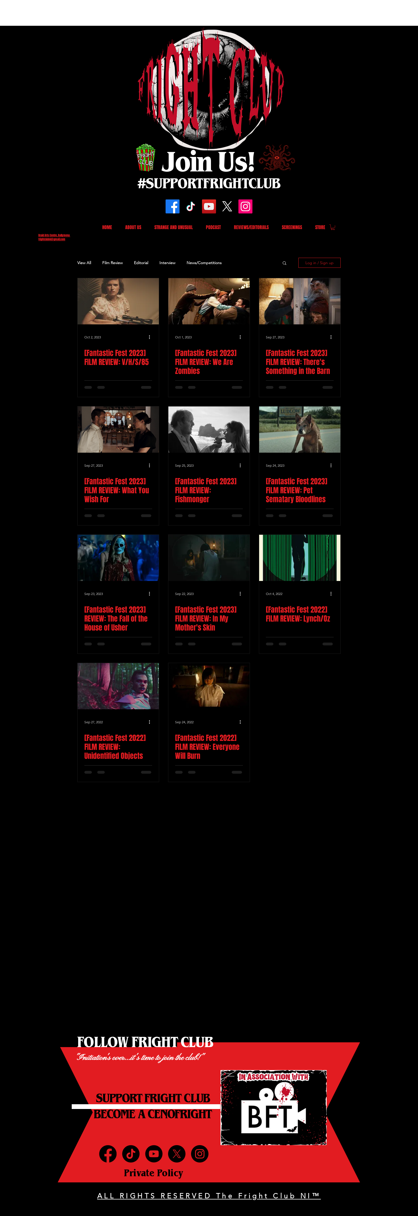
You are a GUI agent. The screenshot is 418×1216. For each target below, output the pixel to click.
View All (84, 262)
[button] (332, 227)
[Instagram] (245, 206)
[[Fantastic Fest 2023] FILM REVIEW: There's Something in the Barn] (299, 301)
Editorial (141, 262)
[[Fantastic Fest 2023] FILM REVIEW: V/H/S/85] (118, 301)
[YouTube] (209, 206)
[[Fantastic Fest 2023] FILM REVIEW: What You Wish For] (118, 429)
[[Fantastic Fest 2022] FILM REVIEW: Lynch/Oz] (299, 558)
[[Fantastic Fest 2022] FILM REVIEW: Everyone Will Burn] (209, 686)
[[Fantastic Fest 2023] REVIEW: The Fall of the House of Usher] (118, 558)
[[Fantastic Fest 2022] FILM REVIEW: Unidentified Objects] (118, 686)
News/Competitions (204, 262)
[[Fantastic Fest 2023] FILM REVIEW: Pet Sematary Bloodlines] (299, 429)
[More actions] (151, 337)
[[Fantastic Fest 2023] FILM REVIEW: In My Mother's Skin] (209, 558)
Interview (167, 262)
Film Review (112, 262)
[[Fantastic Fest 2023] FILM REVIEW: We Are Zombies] (209, 301)
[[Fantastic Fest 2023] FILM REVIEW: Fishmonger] (209, 429)
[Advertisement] (102, 12)
